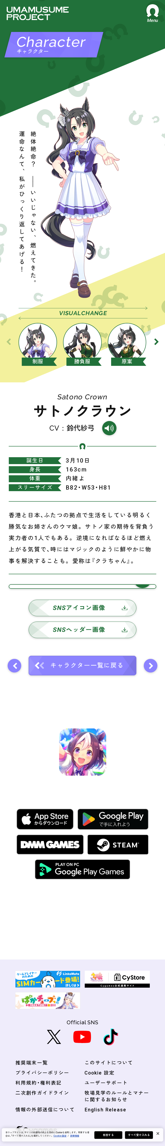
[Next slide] (156, 341)
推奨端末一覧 (31, 1063)
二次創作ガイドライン (42, 1093)
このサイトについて (109, 1063)
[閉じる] (158, 1133)
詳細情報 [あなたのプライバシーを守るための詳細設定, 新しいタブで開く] (74, 1136)
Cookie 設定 (99, 1073)
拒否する (108, 1135)
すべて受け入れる (139, 1135)
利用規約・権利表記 (38, 1083)
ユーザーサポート (106, 1083)
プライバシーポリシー (42, 1073)
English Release (105, 1109)
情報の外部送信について (45, 1109)
